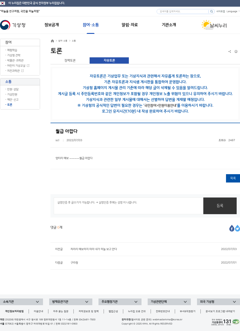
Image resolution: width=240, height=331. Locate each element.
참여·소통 (62, 41)
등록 (220, 206)
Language (232, 11)
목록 (233, 178)
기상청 (12, 25)
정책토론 (70, 60)
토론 (9, 104)
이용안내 (38, 311)
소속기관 (8, 302)
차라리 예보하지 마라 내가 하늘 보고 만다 (153, 249)
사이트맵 (220, 11)
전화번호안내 (163, 311)
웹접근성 (113, 311)
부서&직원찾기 (188, 311)
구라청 (153, 262)
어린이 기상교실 (16, 65)
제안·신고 (12, 99)
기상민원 (12, 94)
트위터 (237, 228)
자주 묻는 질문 (60, 311)
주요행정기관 (110, 302)
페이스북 (231, 228)
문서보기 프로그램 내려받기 (220, 311)
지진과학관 (13, 70)
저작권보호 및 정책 (89, 311)
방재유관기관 (60, 302)
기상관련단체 (159, 302)
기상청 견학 (13, 55)
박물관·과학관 (15, 60)
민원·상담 (12, 89)
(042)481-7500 (87, 319)
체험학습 (12, 50)
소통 (74, 41)
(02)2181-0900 (69, 323)
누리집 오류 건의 (137, 311)
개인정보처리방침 (14, 311)
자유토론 (109, 60)
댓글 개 (56, 227)
